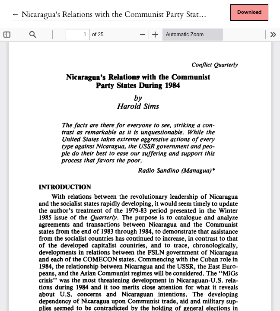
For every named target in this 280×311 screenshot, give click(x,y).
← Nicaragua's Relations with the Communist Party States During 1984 (130, 14)
